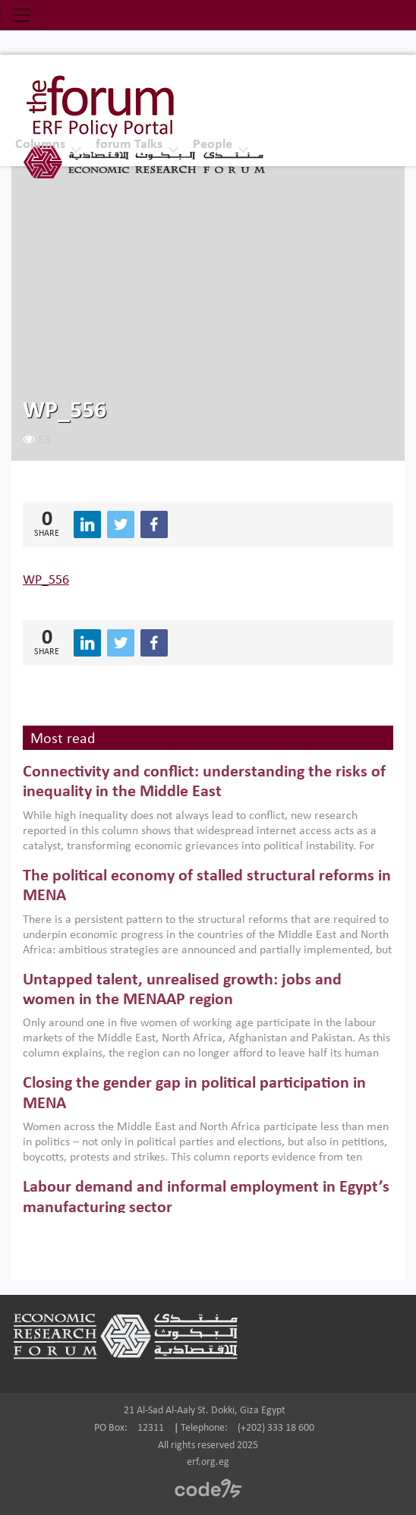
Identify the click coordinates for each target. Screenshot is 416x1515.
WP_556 (46, 580)
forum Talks (129, 144)
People (212, 144)
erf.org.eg (208, 1462)
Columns (40, 144)
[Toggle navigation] (21, 15)
